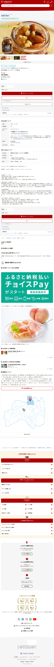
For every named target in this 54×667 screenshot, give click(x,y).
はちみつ (23, 238)
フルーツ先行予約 (5, 492)
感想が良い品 (4, 472)
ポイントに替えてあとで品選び (8, 527)
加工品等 (9, 238)
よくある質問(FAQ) (27, 570)
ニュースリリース (23, 657)
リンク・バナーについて (34, 657)
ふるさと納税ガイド (27, 553)
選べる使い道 (5, 108)
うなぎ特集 (4, 504)
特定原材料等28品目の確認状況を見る (19, 133)
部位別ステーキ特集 (6, 513)
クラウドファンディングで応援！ (8, 524)
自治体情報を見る (27, 388)
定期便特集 (30, 513)
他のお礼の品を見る (15, 142)
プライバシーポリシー (22, 659)
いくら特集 (30, 504)
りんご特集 (4, 508)
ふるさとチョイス (27, 623)
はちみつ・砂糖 (16, 238)
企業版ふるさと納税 (28, 630)
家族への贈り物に (5, 533)
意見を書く (27, 586)
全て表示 (50, 113)
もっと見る (49, 357)
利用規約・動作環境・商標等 (27, 661)
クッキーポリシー (33, 659)
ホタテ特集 (30, 508)
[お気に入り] (51, 664)
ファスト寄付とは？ (6, 100)
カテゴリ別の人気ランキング (7, 464)
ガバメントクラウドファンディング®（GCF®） (28, 625)
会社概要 (16, 657)
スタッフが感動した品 (6, 488)
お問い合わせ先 (5, 110)
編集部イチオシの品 (6, 484)
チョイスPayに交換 (6, 530)
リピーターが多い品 (6, 468)
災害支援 (28, 628)
